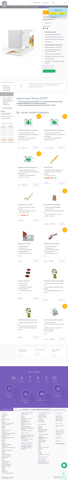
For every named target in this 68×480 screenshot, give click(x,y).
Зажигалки (40, 436)
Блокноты (4, 422)
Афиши (3, 417)
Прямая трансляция (7, 409)
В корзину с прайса (49, 71)
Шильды (40, 453)
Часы (39, 450)
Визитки (3, 426)
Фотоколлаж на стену (43, 463)
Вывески (40, 427)
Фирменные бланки (6, 465)
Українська (54, 13)
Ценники (4, 470)
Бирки (3, 420)
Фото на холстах (42, 460)
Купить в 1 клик (48, 66)
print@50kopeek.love (37, 2)
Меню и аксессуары (25, 426)
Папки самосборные (34, 6)
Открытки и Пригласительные (8, 447)
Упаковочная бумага (6, 464)
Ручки (39, 444)
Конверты (4, 436)
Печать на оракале (42, 416)
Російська (62, 13)
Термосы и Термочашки (43, 447)
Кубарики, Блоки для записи (8, 437)
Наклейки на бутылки (6, 444)
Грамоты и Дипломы (6, 430)
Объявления (4, 446)
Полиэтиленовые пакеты (26, 439)
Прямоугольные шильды (51, 243)
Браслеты (23, 417)
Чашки (39, 451)
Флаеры (3, 467)
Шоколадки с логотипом (26, 430)
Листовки (4, 439)
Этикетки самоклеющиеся (8, 473)
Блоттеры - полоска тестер (8, 423)
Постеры (40, 419)
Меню (3, 441)
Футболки (40, 448)
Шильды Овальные (24, 281)
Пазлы (39, 443)
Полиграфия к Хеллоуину (26, 446)
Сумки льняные (24, 440)
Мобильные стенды (42, 429)
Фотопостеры (41, 422)
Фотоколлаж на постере (43, 461)
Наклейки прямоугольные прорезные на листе (33, 167)
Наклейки (4, 443)
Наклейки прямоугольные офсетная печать (31, 320)
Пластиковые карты (6, 454)
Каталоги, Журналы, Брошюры (8, 433)
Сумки (39, 446)
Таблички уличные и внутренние (42, 431)
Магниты (4, 440)
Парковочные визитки (7, 450)
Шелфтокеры (5, 471)
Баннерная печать (42, 414)
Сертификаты (5, 457)
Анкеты (3, 416)
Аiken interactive (59, 477)
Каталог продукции (18, 6)
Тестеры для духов (6, 461)
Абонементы (4, 414)
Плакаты (3, 451)
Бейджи (22, 416)
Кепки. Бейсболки (42, 440)
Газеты (3, 429)
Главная (12, 6)
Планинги (4, 453)
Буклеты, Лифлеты (6, 424)
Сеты (3, 458)
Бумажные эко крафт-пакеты (27, 435)
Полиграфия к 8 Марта (26, 444)
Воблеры (4, 427)
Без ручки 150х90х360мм (52, 204)
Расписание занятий (6, 456)
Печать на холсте (42, 417)
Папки (3, 449)
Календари (4, 431)
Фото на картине (42, 459)
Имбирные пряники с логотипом (26, 422)
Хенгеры (3, 468)
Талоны (3, 460)
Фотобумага (41, 420)
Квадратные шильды (24, 243)
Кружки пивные (41, 441)
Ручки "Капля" (48, 167)
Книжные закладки (6, 434)
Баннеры (40, 426)
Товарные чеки (5, 463)
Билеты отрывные (6, 419)
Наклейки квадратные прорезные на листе (31, 130)
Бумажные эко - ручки (25, 204)
